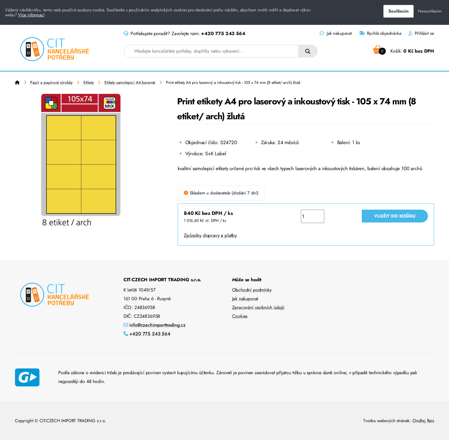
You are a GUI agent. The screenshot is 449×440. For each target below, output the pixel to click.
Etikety (88, 82)
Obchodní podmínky (252, 290)
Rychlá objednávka (380, 33)
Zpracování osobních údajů (258, 307)
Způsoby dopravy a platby (210, 235)
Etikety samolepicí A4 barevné (129, 82)
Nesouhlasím (429, 11)
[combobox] (211, 51)
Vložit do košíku (395, 216)
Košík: (403, 51)
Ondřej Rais (423, 420)
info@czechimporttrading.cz (157, 325)
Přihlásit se (421, 33)
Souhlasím (398, 11)
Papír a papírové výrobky (51, 82)
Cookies (240, 316)
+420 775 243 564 (223, 33)
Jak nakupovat (336, 33)
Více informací (31, 15)
